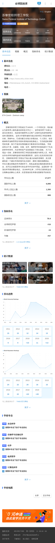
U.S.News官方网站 (23, 242)
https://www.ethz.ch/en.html (21, 79)
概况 (5, 122)
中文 (42, 12)
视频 (5, 94)
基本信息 (7, 61)
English (48, 12)
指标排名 (7, 211)
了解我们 (17, 539)
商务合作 (17, 535)
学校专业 (7, 415)
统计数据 (7, 256)
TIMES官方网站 (22, 287)
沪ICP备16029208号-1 (31, 535)
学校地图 (7, 488)
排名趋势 (7, 294)
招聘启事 (35, 539)
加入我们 (26, 539)
